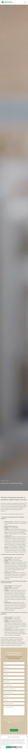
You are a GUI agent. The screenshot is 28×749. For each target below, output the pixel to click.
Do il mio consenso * (14, 722)
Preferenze (14, 747)
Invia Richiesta (14, 730)
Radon (6, 480)
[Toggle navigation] (25, 2)
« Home (2, 480)
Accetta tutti (9, 747)
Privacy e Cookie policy (5, 744)
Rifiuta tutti (19, 747)
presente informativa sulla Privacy (14, 718)
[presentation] (14, 725)
